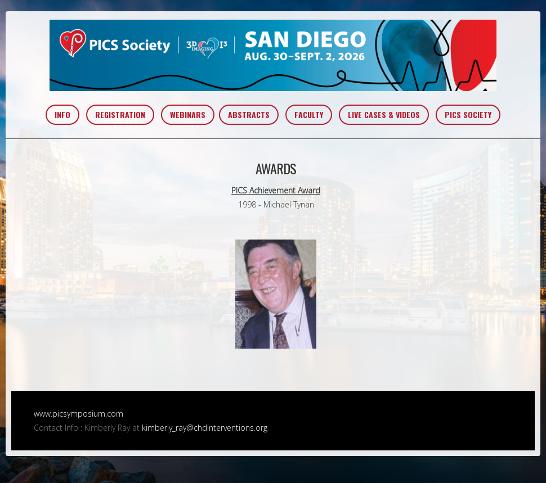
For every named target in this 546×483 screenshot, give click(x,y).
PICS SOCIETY (468, 114)
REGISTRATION (120, 114)
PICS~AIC (273, 55)
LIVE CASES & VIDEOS (384, 114)
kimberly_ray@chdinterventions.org (204, 427)
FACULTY (308, 114)
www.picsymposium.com (78, 413)
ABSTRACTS (249, 114)
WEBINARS (187, 114)
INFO (62, 114)
